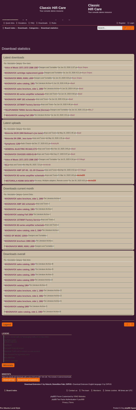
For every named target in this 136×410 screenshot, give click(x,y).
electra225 (81, 175)
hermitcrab (47, 165)
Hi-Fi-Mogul (80, 159)
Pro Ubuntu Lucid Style (10, 408)
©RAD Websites (79, 396)
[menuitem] (21, 23)
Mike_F (90, 110)
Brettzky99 (55, 143)
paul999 (81, 399)
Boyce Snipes (83, 67)
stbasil (72, 83)
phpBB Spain (130, 408)
